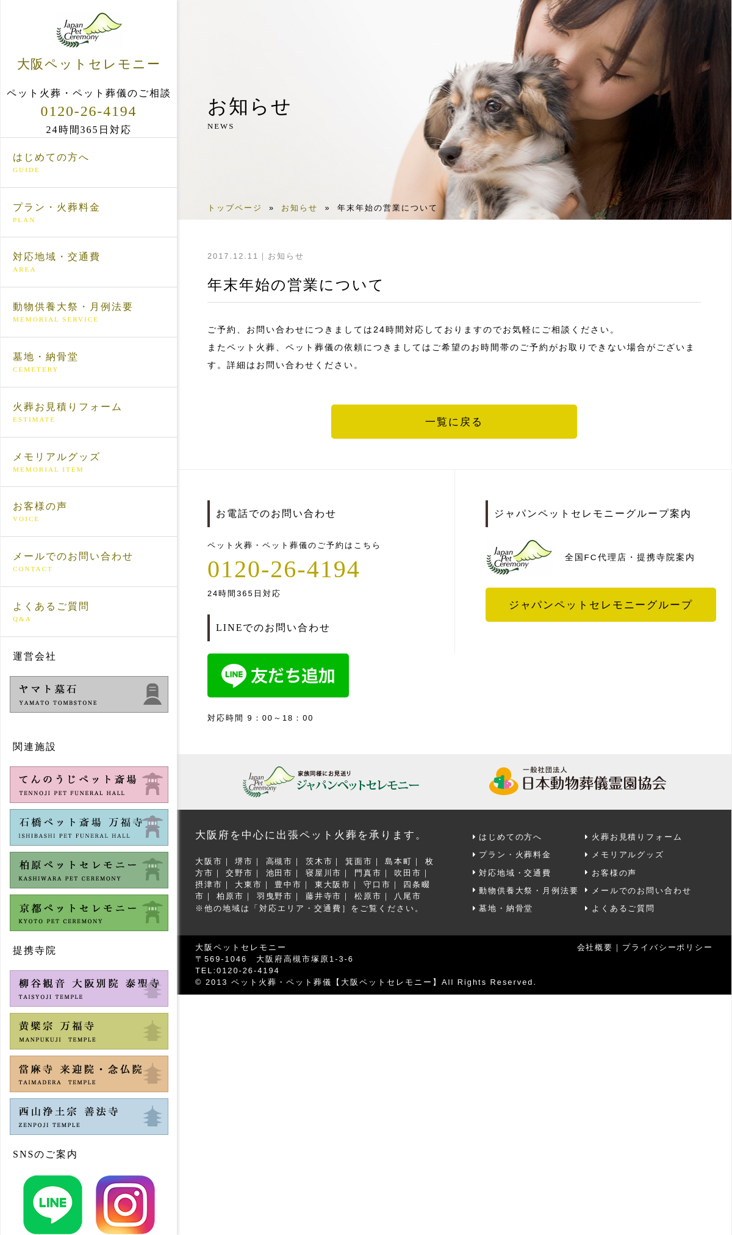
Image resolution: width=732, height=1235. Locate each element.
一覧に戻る (454, 422)
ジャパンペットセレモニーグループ (601, 605)
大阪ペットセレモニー (88, 41)
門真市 (368, 872)
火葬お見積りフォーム (89, 412)
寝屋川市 (324, 872)
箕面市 (359, 860)
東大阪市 (333, 884)
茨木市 (320, 860)
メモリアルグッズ (89, 462)
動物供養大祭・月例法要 (89, 313)
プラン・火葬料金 (89, 213)
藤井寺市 (324, 896)
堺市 (244, 860)
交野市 (240, 872)
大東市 (249, 884)
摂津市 (209, 884)
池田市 (279, 872)
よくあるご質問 (89, 612)
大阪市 (209, 860)
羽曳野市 (275, 896)
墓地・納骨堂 (89, 362)
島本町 (400, 860)
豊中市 (289, 884)
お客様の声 (89, 512)
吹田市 (409, 872)
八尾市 (409, 896)
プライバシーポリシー (667, 946)
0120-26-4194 (89, 111)
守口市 (378, 884)
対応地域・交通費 (89, 263)
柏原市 (231, 896)
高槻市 (279, 860)
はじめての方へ (89, 163)
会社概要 (594, 946)
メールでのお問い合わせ (89, 562)
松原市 (368, 896)
